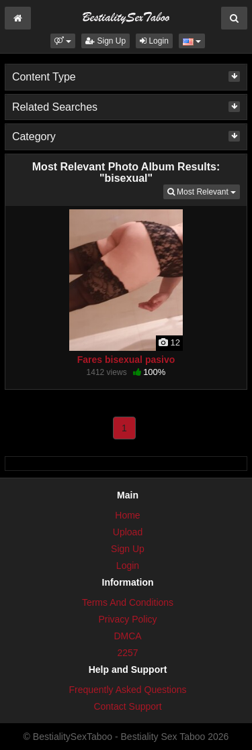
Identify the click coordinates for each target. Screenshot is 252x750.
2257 (127, 652)
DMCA (127, 636)
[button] (62, 41)
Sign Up (105, 41)
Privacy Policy (127, 619)
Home (127, 515)
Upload (127, 532)
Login (154, 41)
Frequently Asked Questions (127, 689)
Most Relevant (203, 191)
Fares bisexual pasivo (126, 359)
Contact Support (127, 706)
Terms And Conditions (127, 602)
